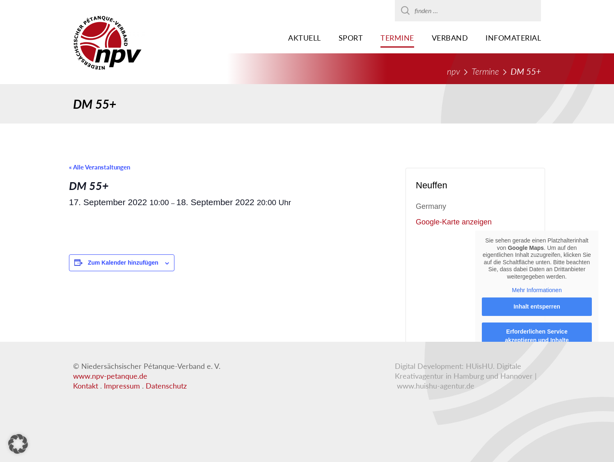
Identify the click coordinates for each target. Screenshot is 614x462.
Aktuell (304, 37)
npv (453, 71)
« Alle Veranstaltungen (99, 167)
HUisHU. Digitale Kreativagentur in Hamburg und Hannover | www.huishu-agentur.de (466, 375)
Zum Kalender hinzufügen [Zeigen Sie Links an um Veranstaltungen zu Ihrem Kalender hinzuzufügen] (123, 262)
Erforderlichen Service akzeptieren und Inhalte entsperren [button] (537, 340)
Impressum (122, 385)
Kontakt (85, 385)
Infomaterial (513, 37)
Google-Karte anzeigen (454, 222)
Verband (450, 37)
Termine (397, 37)
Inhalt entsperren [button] (536, 306)
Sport (351, 37)
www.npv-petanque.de (110, 375)
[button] (18, 444)
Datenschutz (166, 385)
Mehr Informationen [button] (536, 290)
